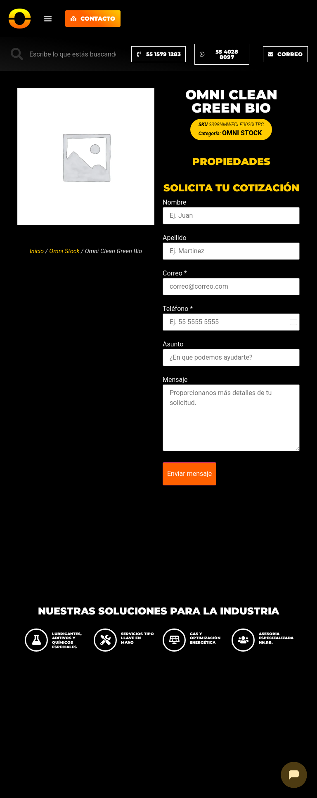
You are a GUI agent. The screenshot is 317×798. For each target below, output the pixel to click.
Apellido (175, 238)
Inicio (37, 251)
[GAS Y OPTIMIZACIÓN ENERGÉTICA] (174, 640)
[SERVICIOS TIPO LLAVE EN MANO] (105, 640)
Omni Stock (64, 251)
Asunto (173, 344)
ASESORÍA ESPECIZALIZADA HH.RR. (276, 638)
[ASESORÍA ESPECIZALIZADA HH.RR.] (243, 640)
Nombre (174, 202)
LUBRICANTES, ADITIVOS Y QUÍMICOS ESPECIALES (67, 640)
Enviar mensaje (189, 474)
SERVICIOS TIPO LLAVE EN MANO (137, 638)
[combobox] (63, 54)
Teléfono (178, 309)
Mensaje (175, 380)
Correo (175, 273)
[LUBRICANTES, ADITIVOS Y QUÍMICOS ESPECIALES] (36, 640)
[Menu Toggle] (48, 18)
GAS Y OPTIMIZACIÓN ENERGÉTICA (205, 638)
